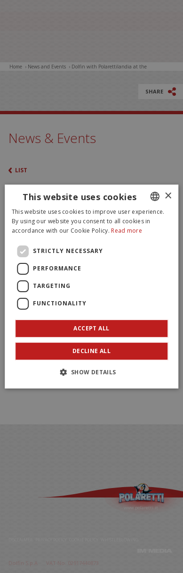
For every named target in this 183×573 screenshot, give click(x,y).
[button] (91, 372)
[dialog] (92, 286)
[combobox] (154, 196)
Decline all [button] (91, 351)
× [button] (167, 196)
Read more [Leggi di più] (126, 231)
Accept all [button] (91, 328)
